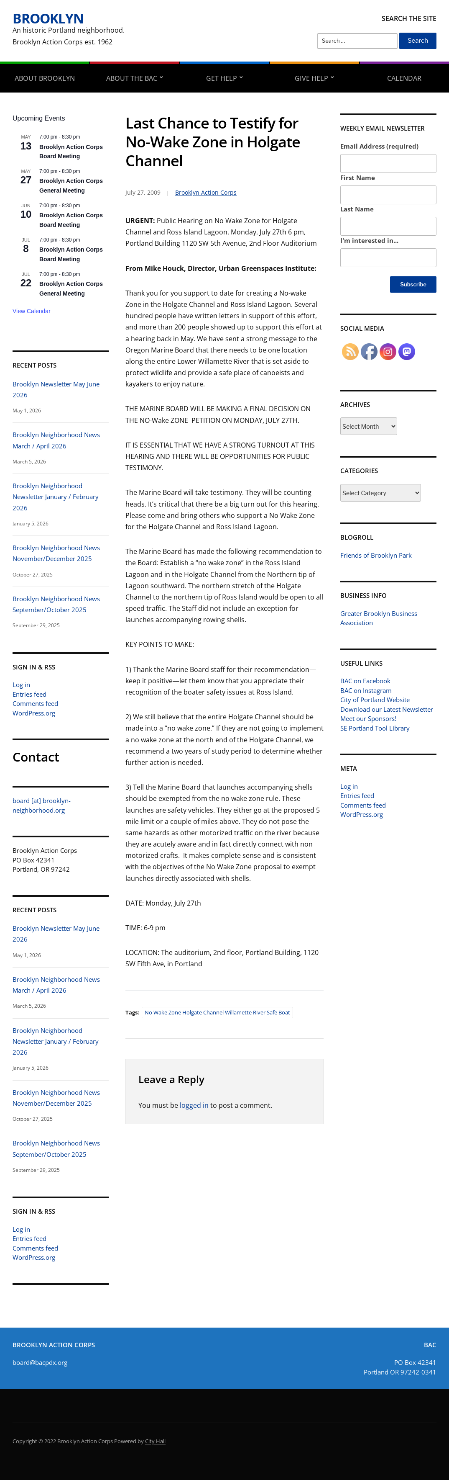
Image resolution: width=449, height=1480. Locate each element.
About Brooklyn (45, 78)
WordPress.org (34, 713)
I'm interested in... (369, 240)
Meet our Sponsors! (368, 718)
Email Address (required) (379, 146)
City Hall (155, 1441)
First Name (357, 177)
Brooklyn (48, 18)
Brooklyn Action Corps (206, 192)
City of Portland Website (375, 699)
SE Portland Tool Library (375, 728)
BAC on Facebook (365, 681)
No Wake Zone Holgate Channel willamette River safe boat (217, 1012)
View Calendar (32, 311)
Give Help (311, 78)
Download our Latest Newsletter (386, 709)
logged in (194, 1105)
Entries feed (29, 694)
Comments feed (35, 703)
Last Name (357, 209)
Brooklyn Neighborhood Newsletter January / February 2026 (56, 496)
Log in (21, 684)
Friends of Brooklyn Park (376, 555)
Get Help (221, 78)
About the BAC (131, 78)
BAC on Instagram (366, 690)
